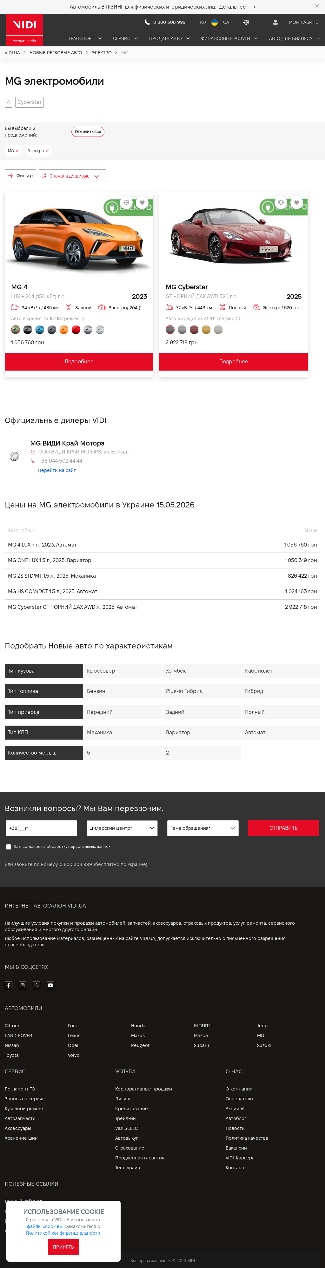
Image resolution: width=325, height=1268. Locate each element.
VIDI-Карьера (240, 1157)
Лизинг (123, 1098)
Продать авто (169, 38)
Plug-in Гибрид (184, 691)
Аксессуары (18, 1128)
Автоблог (236, 1118)
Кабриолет (258, 671)
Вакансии (236, 1148)
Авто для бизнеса (294, 38)
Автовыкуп (127, 1138)
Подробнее (79, 361)
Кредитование (131, 1108)
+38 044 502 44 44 (60, 461)
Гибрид (254, 691)
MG (260, 1035)
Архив (11, 1230)
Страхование (129, 1148)
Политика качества (247, 1138)
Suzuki (264, 1045)
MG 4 (19, 287)
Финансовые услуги (229, 38)
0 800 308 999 (76, 864)
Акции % (235, 1108)
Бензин (96, 691)
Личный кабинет (23, 1201)
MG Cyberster (187, 287)
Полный (255, 712)
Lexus (74, 1035)
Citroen (13, 1025)
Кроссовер (101, 671)
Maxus (138, 1035)
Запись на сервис (25, 1098)
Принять (63, 1247)
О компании (239, 1088)
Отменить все (88, 132)
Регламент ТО (20, 1088)
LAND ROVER (18, 1035)
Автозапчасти (20, 1118)
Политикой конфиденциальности (63, 1233)
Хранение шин (21, 1138)
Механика (99, 732)
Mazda (201, 1035)
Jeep (262, 1025)
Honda (138, 1025)
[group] (8, 102)
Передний (100, 712)
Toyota (12, 1055)
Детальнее (237, 7)
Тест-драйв (127, 1167)
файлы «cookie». (45, 1226)
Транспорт (85, 38)
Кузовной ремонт (24, 1108)
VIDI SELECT (127, 1128)
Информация (19, 1221)
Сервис (125, 38)
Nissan (12, 1045)
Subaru (201, 1045)
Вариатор (178, 732)
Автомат (255, 732)
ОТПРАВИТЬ (283, 828)
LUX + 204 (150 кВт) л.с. (38, 296)
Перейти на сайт (57, 470)
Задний (175, 712)
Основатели (239, 1098)
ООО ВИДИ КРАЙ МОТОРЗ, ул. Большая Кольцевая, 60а (84, 451)
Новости (235, 1128)
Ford (72, 1025)
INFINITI (202, 1025)
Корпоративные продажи (143, 1088)
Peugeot (140, 1045)
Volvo (74, 1055)
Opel (73, 1045)
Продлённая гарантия (139, 1157)
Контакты (236, 1167)
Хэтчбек (176, 671)
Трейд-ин (125, 1118)
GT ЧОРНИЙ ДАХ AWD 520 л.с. (201, 296)
